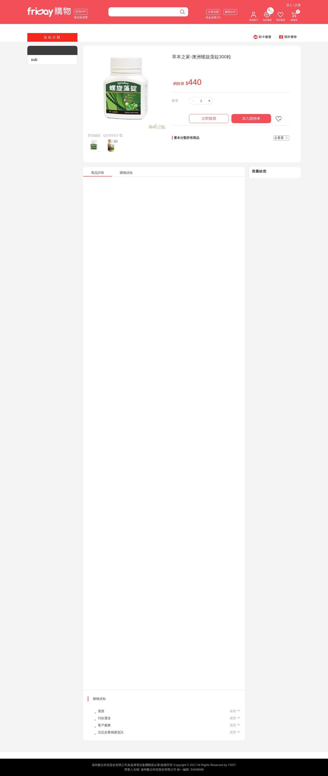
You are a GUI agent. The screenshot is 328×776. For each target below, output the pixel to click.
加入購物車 (251, 118)
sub (34, 59)
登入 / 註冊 (293, 5)
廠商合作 (230, 11)
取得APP (80, 11)
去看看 (281, 138)
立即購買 (209, 118)
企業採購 (213, 11)
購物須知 (99, 699)
